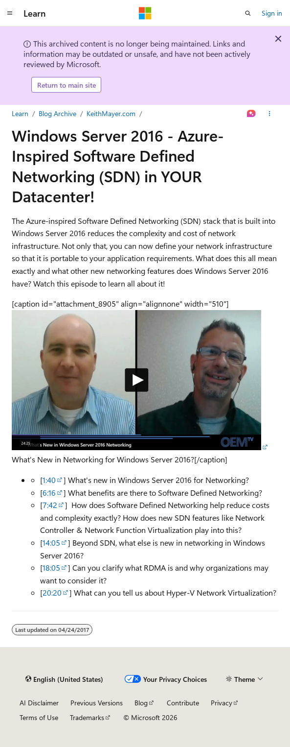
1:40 (49, 480)
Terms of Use (39, 717)
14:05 (51, 542)
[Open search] (248, 13)
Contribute (183, 702)
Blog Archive (57, 113)
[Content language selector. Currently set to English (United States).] (64, 679)
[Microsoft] (145, 13)
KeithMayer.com (111, 113)
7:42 (50, 505)
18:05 (51, 567)
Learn (20, 113)
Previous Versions (96, 702)
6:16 (49, 492)
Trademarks (87, 717)
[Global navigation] (10, 13)
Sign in (272, 13)
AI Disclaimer (39, 702)
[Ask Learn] (251, 113)
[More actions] (269, 113)
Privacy (221, 702)
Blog (141, 702)
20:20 (52, 592)
